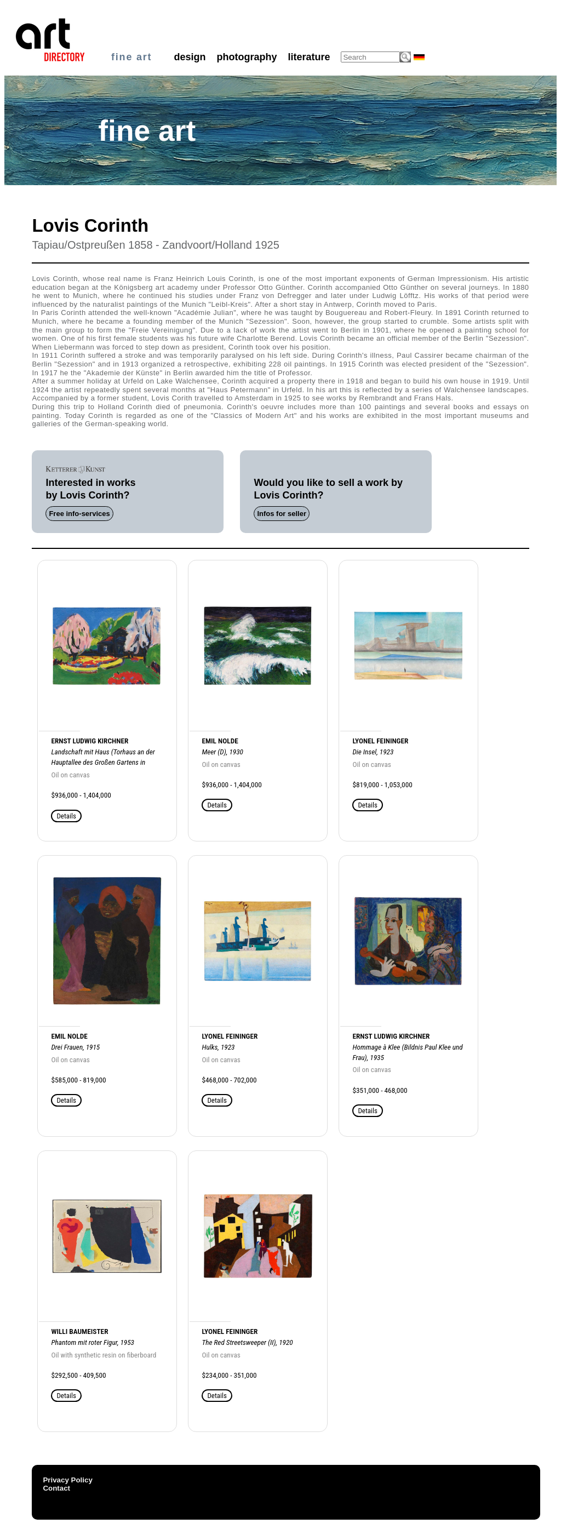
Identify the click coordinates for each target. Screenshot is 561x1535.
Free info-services (79, 513)
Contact (56, 1488)
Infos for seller (281, 513)
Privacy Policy (67, 1480)
